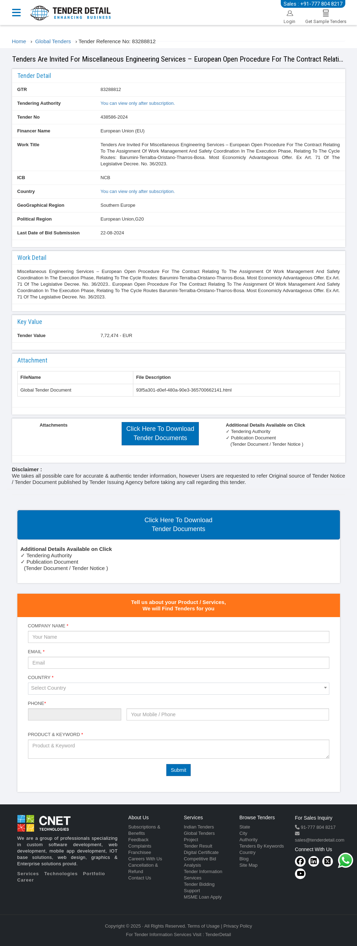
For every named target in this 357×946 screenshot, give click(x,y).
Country (26, 191)
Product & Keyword (55, 734)
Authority (248, 839)
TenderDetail (218, 934)
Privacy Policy (237, 926)
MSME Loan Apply (203, 897)
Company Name (48, 625)
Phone (37, 703)
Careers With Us (145, 858)
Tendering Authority (39, 103)
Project (191, 839)
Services (28, 873)
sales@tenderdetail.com (320, 840)
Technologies (61, 873)
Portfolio (94, 873)
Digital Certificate (201, 852)
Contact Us (139, 878)
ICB (21, 177)
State (244, 827)
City (243, 833)
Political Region (34, 219)
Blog (244, 858)
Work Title (28, 144)
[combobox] (178, 689)
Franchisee (139, 852)
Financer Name (33, 130)
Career (25, 880)
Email (36, 651)
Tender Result (198, 846)
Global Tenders (199, 833)
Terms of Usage (204, 926)
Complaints (139, 846)
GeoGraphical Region (41, 205)
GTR (22, 89)
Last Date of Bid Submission (48, 232)
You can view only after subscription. (138, 103)
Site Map (248, 865)
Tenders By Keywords (261, 846)
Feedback (138, 839)
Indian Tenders (199, 827)
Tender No (28, 117)
